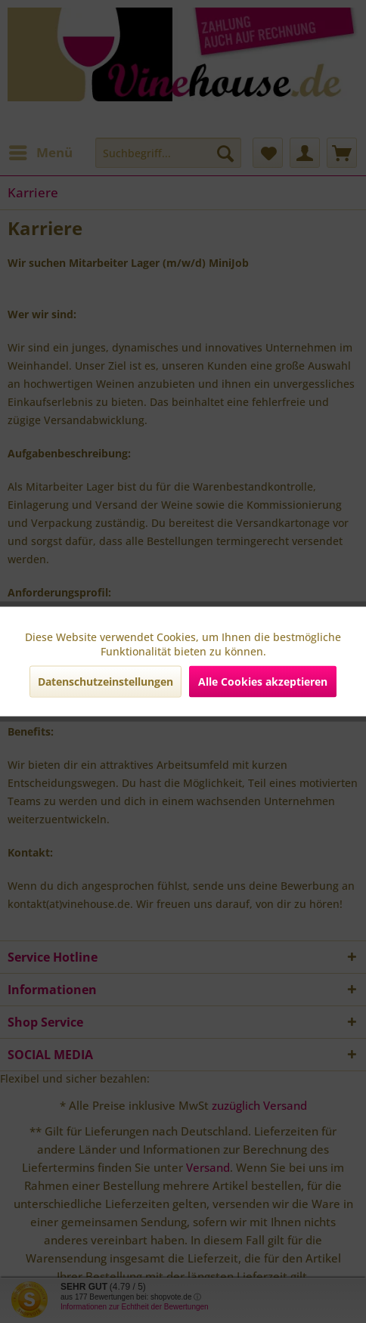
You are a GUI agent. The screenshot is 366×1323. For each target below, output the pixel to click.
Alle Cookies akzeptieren (262, 681)
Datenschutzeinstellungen (105, 681)
